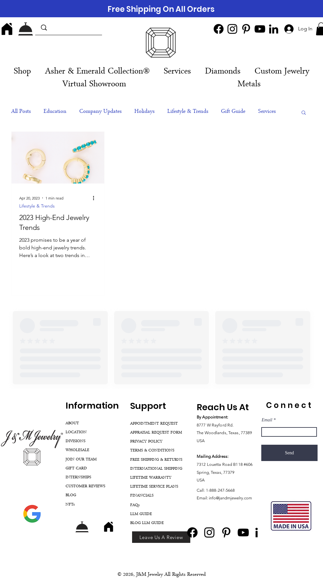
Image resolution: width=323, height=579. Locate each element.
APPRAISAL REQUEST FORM (156, 432)
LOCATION (76, 432)
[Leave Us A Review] (161, 537)
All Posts (21, 111)
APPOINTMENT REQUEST (154, 423)
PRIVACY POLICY (146, 441)
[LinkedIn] (273, 28)
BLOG (71, 495)
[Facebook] (218, 28)
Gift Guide (233, 111)
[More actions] (95, 198)
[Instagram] (232, 28)
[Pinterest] (246, 28)
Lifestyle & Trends (187, 111)
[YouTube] (259, 28)
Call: (201, 490)
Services (267, 111)
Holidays (144, 111)
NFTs (70, 504)
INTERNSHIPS (78, 477)
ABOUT (72, 423)
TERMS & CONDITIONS (152, 450)
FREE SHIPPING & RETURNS (156, 460)
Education (55, 111)
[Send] (289, 453)
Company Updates (100, 111)
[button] (177, 72)
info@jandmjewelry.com (230, 498)
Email (267, 420)
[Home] (7, 28)
